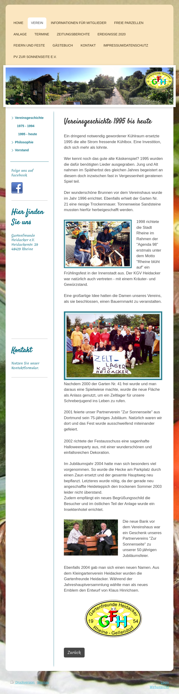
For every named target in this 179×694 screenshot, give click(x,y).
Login (165, 682)
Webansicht (159, 687)
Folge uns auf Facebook (22, 173)
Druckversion (22, 682)
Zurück (74, 652)
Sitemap (43, 682)
